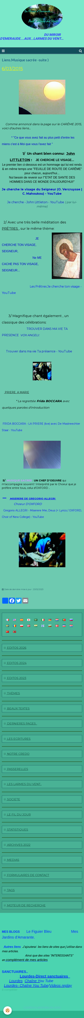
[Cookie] (7, 1010)
